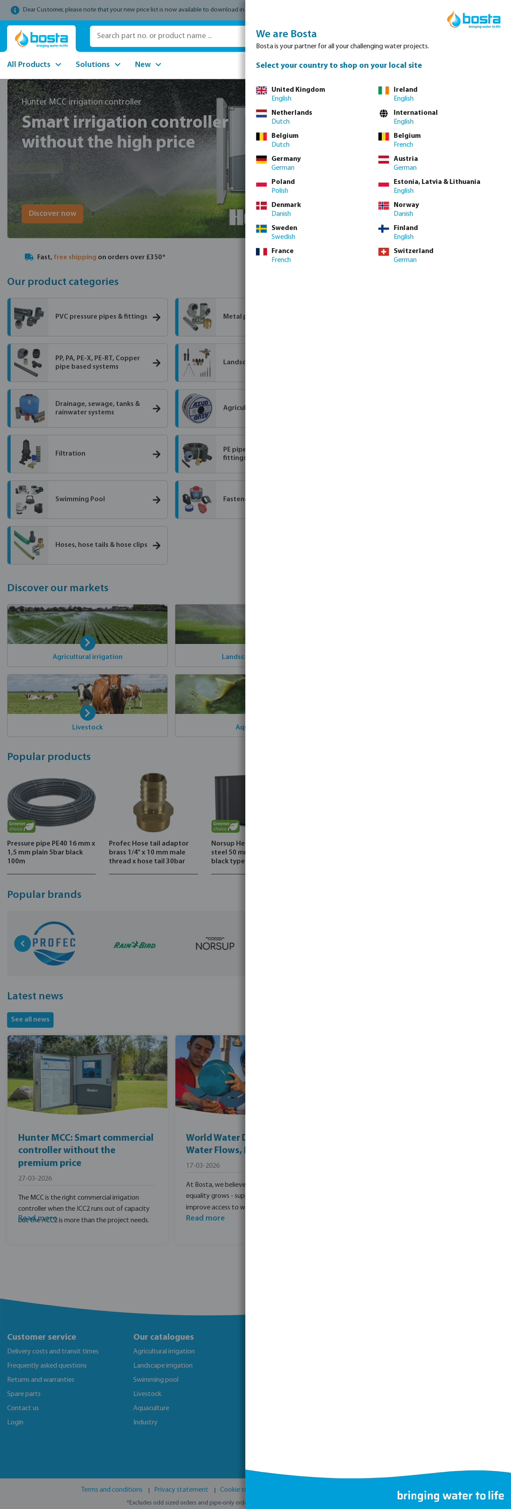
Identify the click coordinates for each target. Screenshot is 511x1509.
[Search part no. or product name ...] (216, 36)
